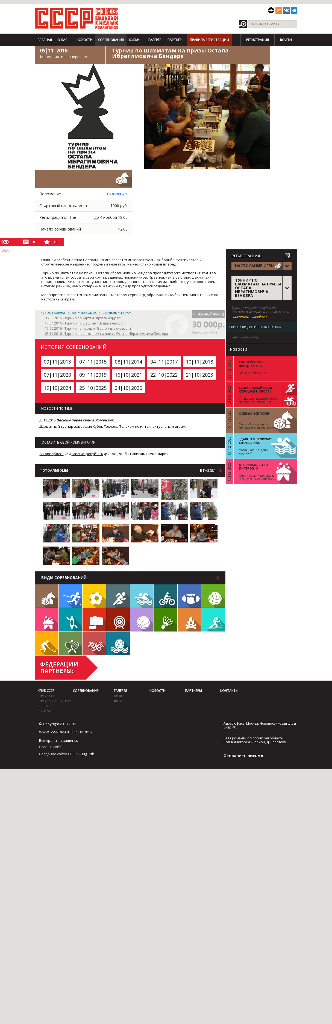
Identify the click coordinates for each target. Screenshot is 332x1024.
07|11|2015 (93, 361)
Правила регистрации (209, 39)
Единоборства (94, 619)
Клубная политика (55, 701)
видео (119, 696)
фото (119, 701)
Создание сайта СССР (58, 753)
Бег (118, 596)
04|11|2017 (164, 361)
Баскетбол (142, 619)
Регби (189, 596)
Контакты (46, 711)
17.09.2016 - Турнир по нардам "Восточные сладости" (88, 328)
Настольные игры (46, 596)
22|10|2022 (164, 374)
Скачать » (117, 193)
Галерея (154, 39)
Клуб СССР (46, 690)
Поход (189, 619)
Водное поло (118, 643)
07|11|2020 (57, 374)
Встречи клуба (46, 619)
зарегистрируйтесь (87, 453)
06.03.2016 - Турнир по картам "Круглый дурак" (83, 318)
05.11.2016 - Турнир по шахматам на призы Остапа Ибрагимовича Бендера (106, 333)
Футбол (94, 596)
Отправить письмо (243, 755)
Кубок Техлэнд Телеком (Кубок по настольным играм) (86, 313)
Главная (45, 39)
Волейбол (213, 596)
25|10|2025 (93, 388)
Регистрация (257, 39)
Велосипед (165, 596)
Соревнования (111, 39)
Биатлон (213, 619)
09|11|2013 (57, 361)
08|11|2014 (128, 361)
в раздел (208, 471)
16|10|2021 (128, 374)
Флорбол (46, 643)
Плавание (142, 596)
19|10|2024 (57, 388)
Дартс (118, 619)
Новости (85, 39)
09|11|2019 (93, 374)
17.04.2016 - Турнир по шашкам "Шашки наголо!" (85, 323)
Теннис (70, 643)
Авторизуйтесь (52, 453)
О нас (62, 39)
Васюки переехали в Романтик (85, 420)
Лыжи (70, 596)
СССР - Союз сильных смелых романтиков (76, 18)
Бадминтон (165, 619)
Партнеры (176, 39)
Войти (286, 39)
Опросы (45, 706)
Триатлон (94, 643)
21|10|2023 (199, 374)
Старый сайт (50, 746)
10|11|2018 (199, 361)
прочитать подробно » (250, 316)
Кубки (134, 39)
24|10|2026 (128, 388)
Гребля (70, 619)
